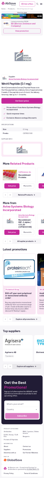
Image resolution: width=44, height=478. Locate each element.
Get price (12, 186)
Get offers (27, 4)
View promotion (22, 31)
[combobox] (22, 409)
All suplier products (26, 241)
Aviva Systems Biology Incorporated (23, 79)
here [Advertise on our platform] (25, 12)
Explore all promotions (27, 319)
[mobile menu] (41, 4)
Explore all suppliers (26, 366)
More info (27, 186)
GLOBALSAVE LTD (33, 469)
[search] (37, 4)
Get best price (22, 101)
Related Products (26, 195)
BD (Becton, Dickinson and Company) (23, 24)
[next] (10, 195)
